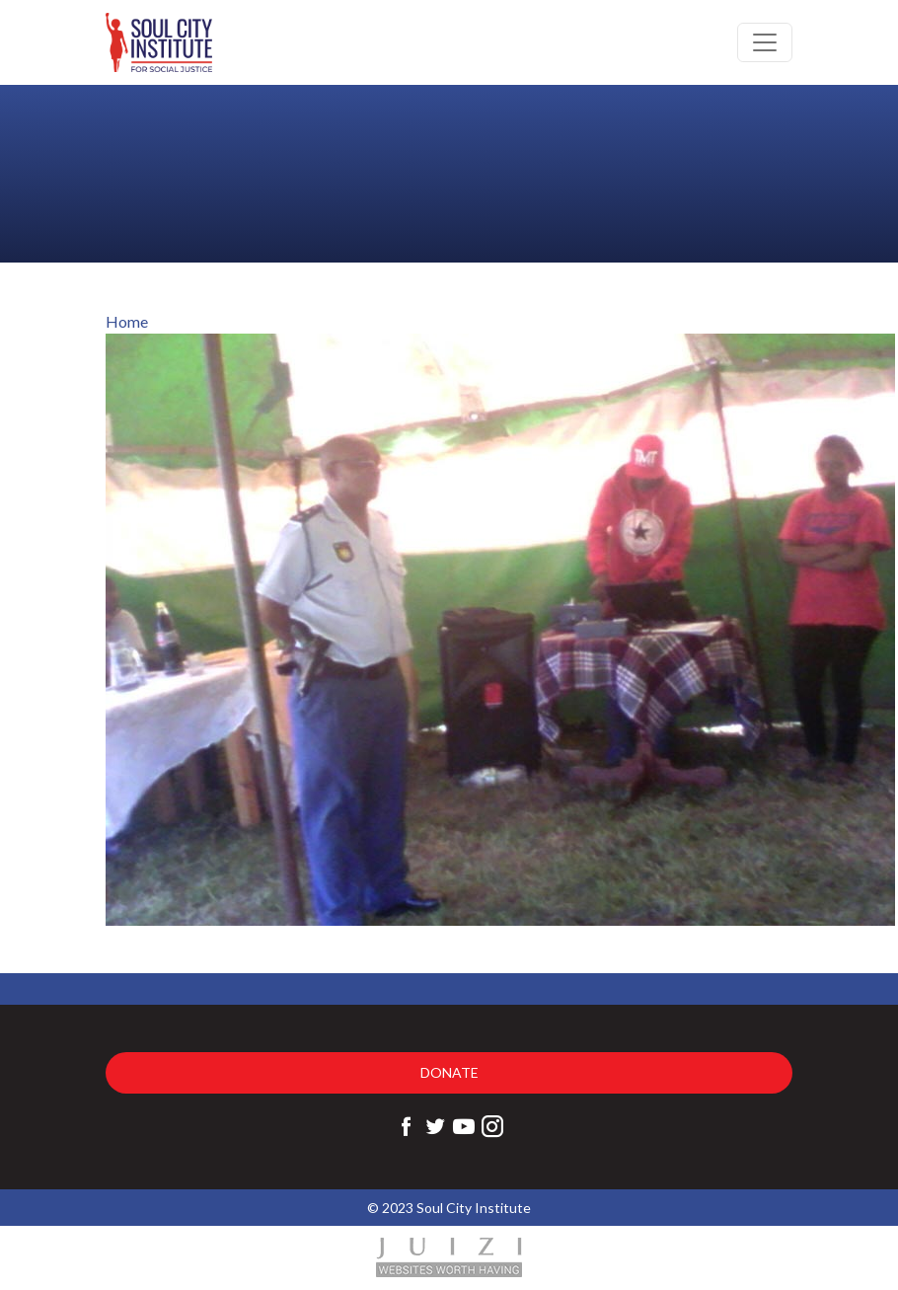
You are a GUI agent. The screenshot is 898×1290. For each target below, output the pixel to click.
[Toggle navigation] (764, 42)
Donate (449, 1072)
